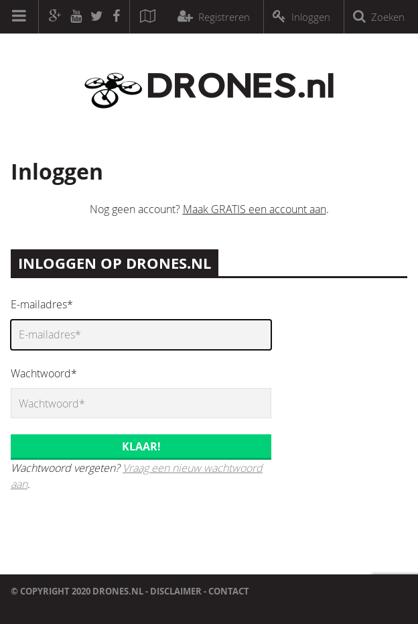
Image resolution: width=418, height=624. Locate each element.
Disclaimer (176, 591)
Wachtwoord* (44, 373)
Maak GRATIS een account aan (254, 209)
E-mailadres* (42, 304)
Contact (228, 591)
